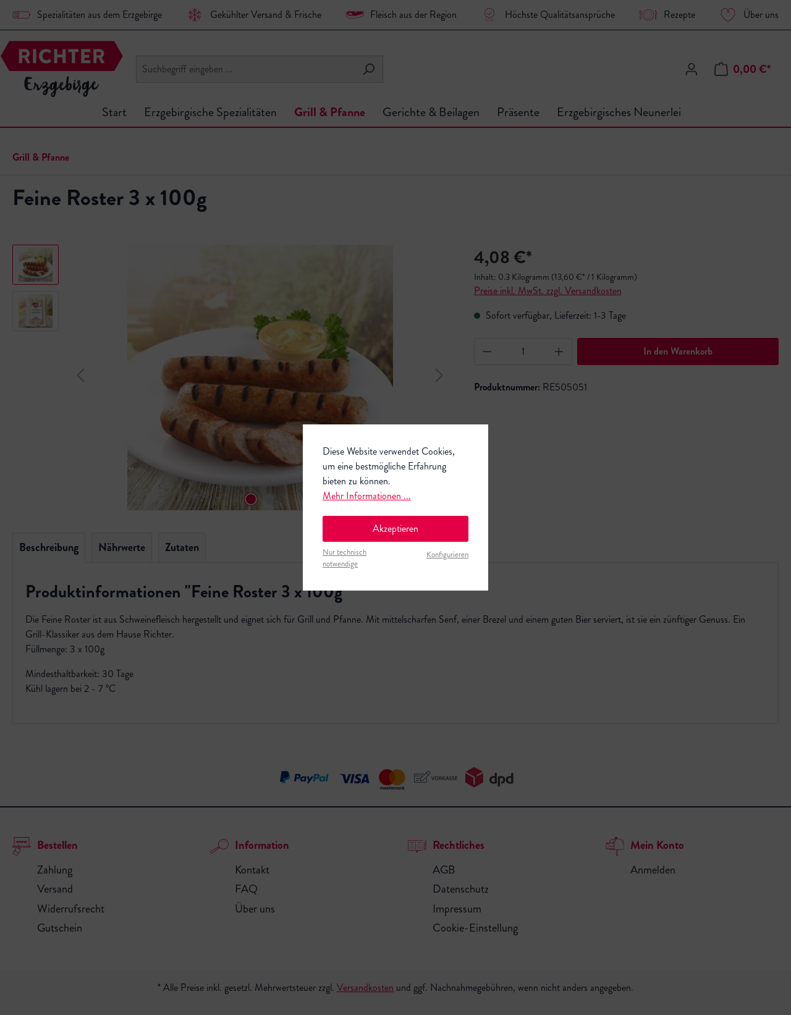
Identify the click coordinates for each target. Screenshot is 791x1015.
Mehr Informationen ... (367, 496)
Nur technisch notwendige (344, 558)
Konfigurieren (447, 554)
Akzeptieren (395, 528)
